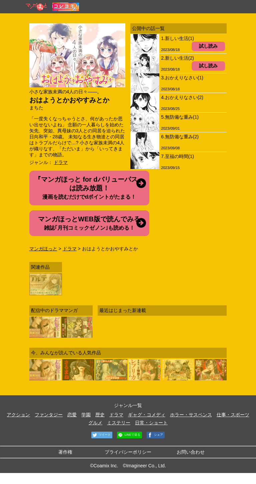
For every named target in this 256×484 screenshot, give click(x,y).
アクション (18, 414)
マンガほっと (43, 248)
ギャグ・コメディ (146, 414)
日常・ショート (151, 422)
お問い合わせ (191, 452)
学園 (86, 414)
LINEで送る (128, 435)
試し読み (208, 46)
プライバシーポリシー (128, 452)
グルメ (95, 422)
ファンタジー (49, 414)
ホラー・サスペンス (191, 414)
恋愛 (72, 414)
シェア (155, 435)
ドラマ (61, 162)
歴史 (100, 414)
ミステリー (118, 422)
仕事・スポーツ (233, 414)
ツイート (101, 435)
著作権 (65, 452)
